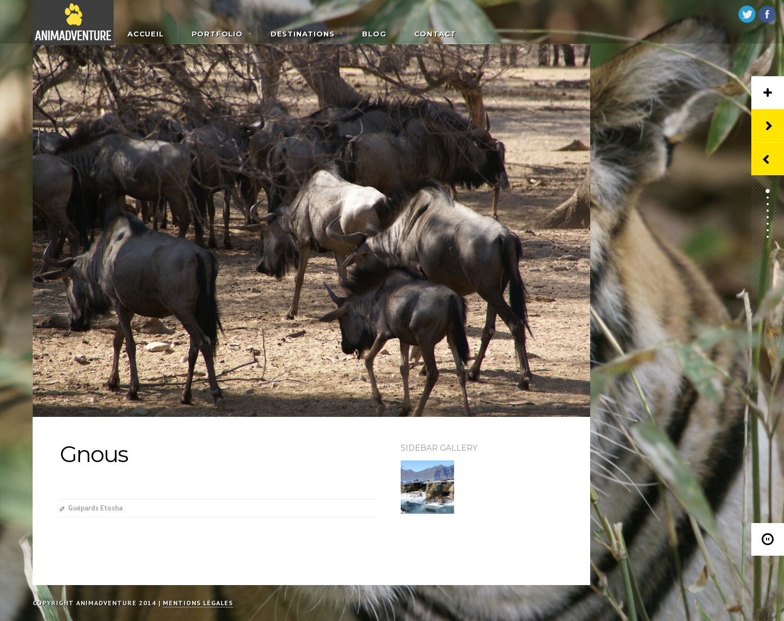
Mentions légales (198, 603)
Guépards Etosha (95, 508)
